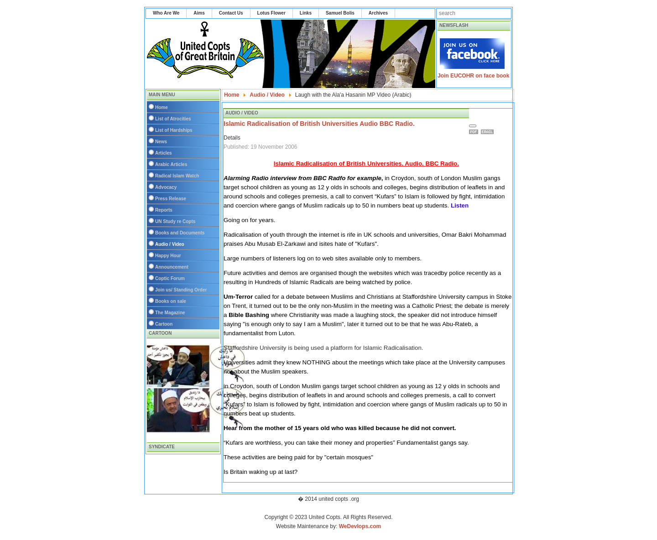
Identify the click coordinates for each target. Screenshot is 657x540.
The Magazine (170, 312)
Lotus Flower (271, 13)
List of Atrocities (173, 118)
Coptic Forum (170, 278)
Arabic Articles (171, 164)
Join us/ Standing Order (181, 289)
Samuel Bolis (340, 13)
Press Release (170, 198)
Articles (163, 153)
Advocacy (166, 187)
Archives (378, 13)
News (161, 141)
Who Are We (166, 13)
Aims (198, 13)
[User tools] (472, 126)
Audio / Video (169, 244)
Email (488, 132)
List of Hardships (174, 130)
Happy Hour (168, 255)
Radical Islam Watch (177, 175)
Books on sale (170, 301)
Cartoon (163, 324)
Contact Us (231, 13)
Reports (163, 210)
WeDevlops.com (360, 526)
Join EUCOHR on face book (473, 76)
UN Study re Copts (175, 221)
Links (306, 13)
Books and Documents (179, 232)
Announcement (171, 267)
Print (475, 132)
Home (161, 107)
